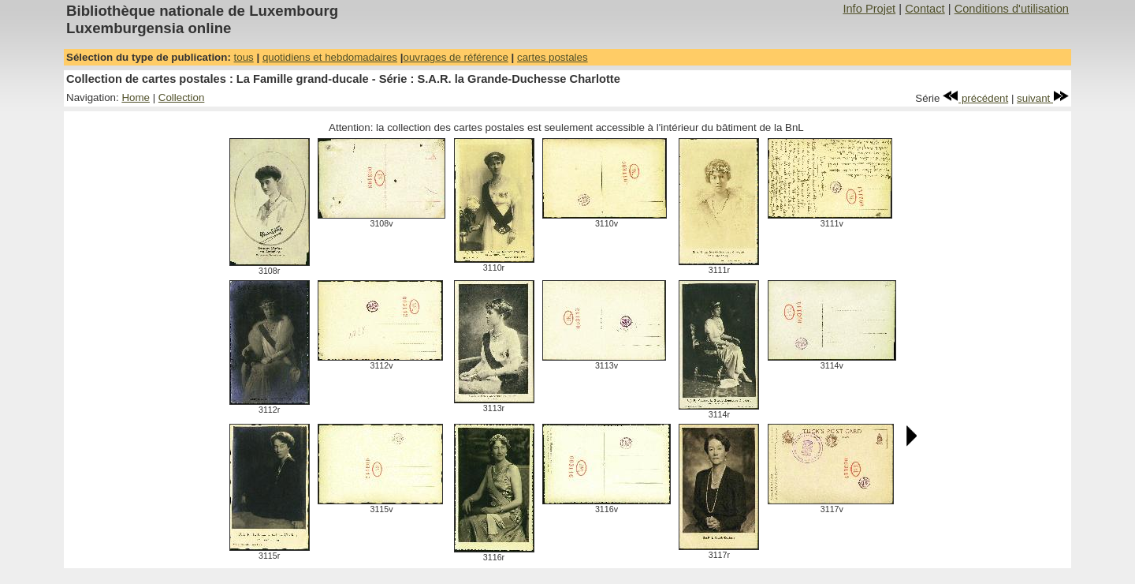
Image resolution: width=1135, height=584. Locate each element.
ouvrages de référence (455, 57)
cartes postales (552, 57)
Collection (181, 97)
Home (135, 97)
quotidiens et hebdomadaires (329, 57)
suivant (1043, 98)
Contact (925, 8)
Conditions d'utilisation (1012, 8)
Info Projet (869, 8)
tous (244, 57)
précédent (975, 98)
